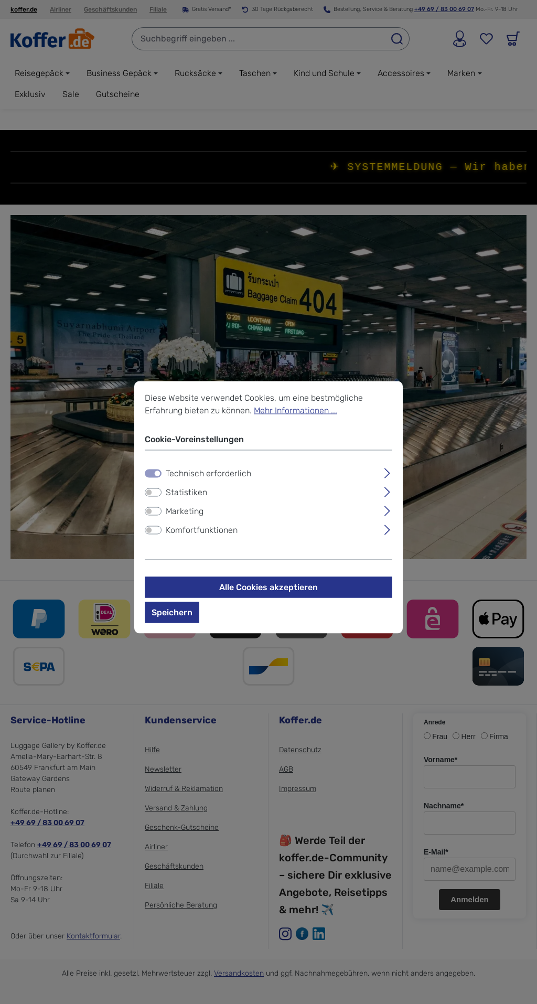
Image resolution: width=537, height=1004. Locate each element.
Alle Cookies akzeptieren (268, 587)
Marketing (184, 511)
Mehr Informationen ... (295, 410)
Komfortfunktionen (202, 530)
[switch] (153, 492)
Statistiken (186, 492)
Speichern (172, 612)
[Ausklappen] (387, 472)
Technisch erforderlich (208, 473)
